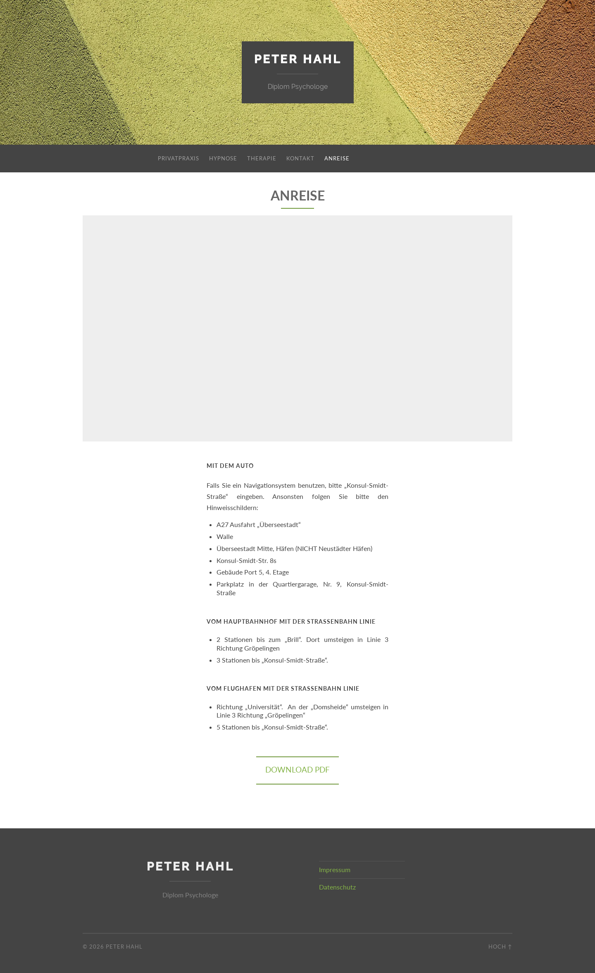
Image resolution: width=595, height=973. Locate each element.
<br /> (297, 327)
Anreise (337, 158)
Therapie (261, 158)
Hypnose (223, 158)
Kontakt (300, 158)
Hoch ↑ (500, 946)
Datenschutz (337, 887)
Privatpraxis (178, 158)
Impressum (334, 869)
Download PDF (297, 770)
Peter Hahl (297, 59)
